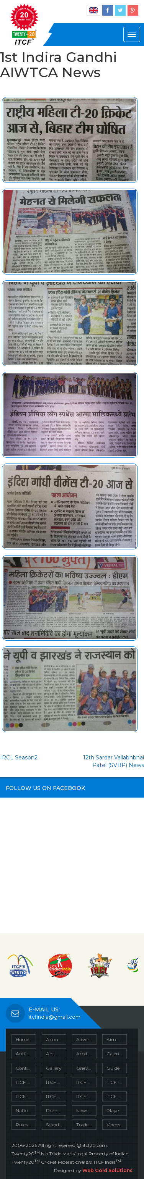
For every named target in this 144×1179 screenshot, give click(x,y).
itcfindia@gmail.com (50, 1017)
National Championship (26, 1110)
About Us (56, 1039)
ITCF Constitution (56, 1082)
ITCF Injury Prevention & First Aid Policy (116, 1082)
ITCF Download (86, 1082)
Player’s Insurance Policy (116, 1110)
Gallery (54, 1068)
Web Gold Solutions (107, 1170)
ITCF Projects (86, 1096)
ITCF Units (116, 1096)
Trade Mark (86, 1124)
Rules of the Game (26, 1124)
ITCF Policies (56, 1096)
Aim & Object (116, 1039)
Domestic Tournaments (56, 1110)
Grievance (86, 1068)
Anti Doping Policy (56, 1053)
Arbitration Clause (86, 1053)
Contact (25, 1068)
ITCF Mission (26, 1096)
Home (22, 1039)
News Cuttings (86, 1110)
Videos (113, 1124)
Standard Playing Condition (56, 1124)
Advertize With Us (86, 1039)
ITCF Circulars (26, 1082)
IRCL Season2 (19, 757)
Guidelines (116, 1068)
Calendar (116, 1053)
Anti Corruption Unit (26, 1053)
